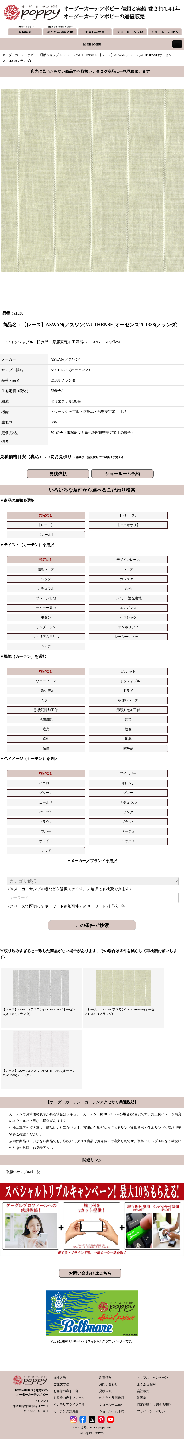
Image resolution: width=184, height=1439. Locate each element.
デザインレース (128, 559)
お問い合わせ (108, 1384)
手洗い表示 (46, 691)
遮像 (128, 729)
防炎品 (128, 748)
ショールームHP (110, 1404)
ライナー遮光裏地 (128, 598)
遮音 (128, 719)
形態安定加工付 (128, 710)
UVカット (128, 671)
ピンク (128, 812)
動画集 (141, 1397)
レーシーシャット (128, 637)
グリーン (46, 793)
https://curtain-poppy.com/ (31, 1390)
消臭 (128, 739)
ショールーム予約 (122, 473)
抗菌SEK (45, 719)
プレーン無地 (46, 598)
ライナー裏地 (46, 608)
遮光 (128, 588)
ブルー (46, 831)
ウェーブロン (46, 681)
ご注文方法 (61, 1384)
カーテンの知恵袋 (65, 1411)
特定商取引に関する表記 (154, 1404)
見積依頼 (58, 473)
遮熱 (46, 739)
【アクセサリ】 (128, 525)
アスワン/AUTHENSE (78, 55)
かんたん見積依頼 (111, 1397)
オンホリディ (128, 627)
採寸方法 (59, 1377)
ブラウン (46, 822)
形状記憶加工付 (46, 710)
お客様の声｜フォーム (69, 1397)
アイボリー (128, 773)
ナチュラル (46, 588)
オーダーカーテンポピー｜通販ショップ (30, 55)
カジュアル (128, 579)
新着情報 (105, 1377)
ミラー (46, 700)
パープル (46, 812)
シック (46, 579)
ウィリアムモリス (45, 637)
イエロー (46, 783)
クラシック (128, 617)
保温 (46, 748)
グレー (128, 793)
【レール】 (46, 534)
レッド (46, 850)
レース (128, 569)
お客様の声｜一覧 (65, 1391)
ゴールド (46, 802)
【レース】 (46, 525)
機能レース (46, 569)
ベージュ (128, 831)
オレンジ (128, 783)
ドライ (128, 691)
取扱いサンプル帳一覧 (23, 1172)
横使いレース (128, 700)
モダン (46, 617)
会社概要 (143, 1391)
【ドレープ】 (128, 515)
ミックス (128, 841)
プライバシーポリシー (152, 1411)
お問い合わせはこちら (90, 1273)
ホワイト (46, 841)
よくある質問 (146, 1384)
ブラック (128, 822)
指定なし (46, 515)
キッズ (46, 646)
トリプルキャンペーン (152, 1377)
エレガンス (128, 608)
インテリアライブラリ (69, 1404)
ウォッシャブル (128, 681)
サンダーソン (46, 627)
